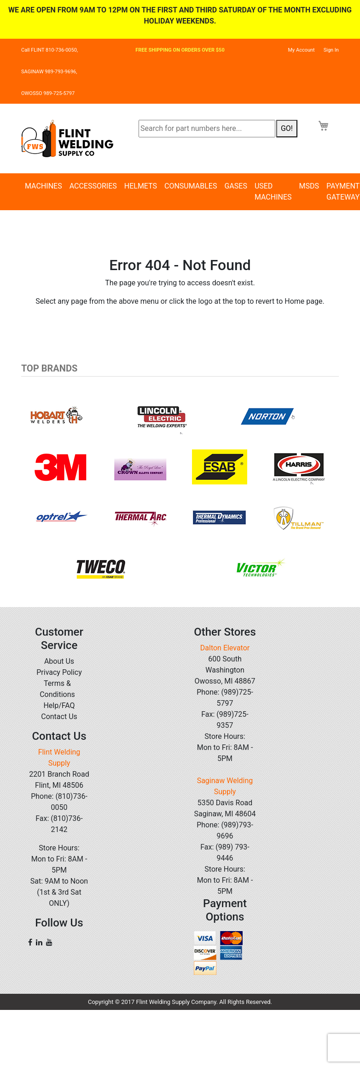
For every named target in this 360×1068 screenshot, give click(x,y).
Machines (43, 186)
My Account (301, 50)
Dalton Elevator (225, 647)
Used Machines (273, 191)
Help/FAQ (59, 705)
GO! (287, 128)
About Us (59, 661)
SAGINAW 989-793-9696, (49, 72)
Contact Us (59, 716)
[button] (45, 491)
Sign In (331, 50)
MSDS (309, 186)
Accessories (93, 186)
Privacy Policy (59, 672)
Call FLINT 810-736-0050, (49, 50)
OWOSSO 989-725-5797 (48, 93)
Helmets (140, 186)
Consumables (190, 186)
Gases (235, 186)
